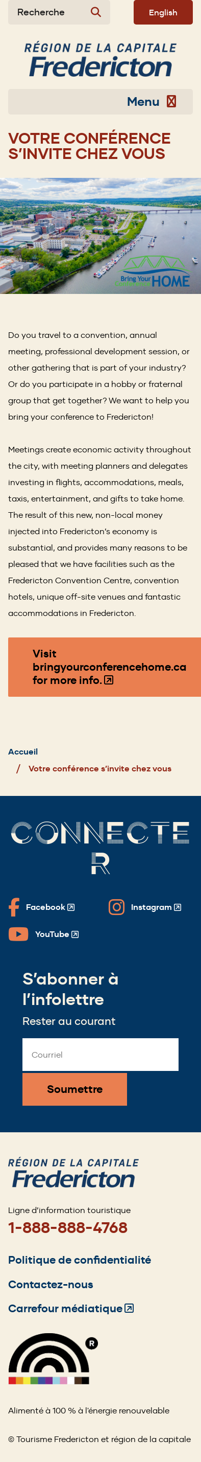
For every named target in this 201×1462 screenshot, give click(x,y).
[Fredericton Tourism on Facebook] (41, 907)
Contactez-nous (50, 1284)
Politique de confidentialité (79, 1260)
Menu (152, 101)
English (163, 12)
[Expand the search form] (59, 12)
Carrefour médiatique (71, 1308)
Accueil (23, 751)
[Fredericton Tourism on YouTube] (43, 934)
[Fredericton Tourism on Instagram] (145, 907)
